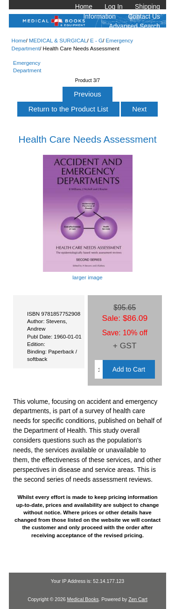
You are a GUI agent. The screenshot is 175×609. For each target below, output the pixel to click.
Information (100, 16)
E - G (96, 40)
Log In (114, 6)
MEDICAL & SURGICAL (58, 40)
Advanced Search (134, 26)
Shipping (147, 6)
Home (83, 6)
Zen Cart (137, 599)
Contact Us (144, 16)
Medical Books (82, 599)
